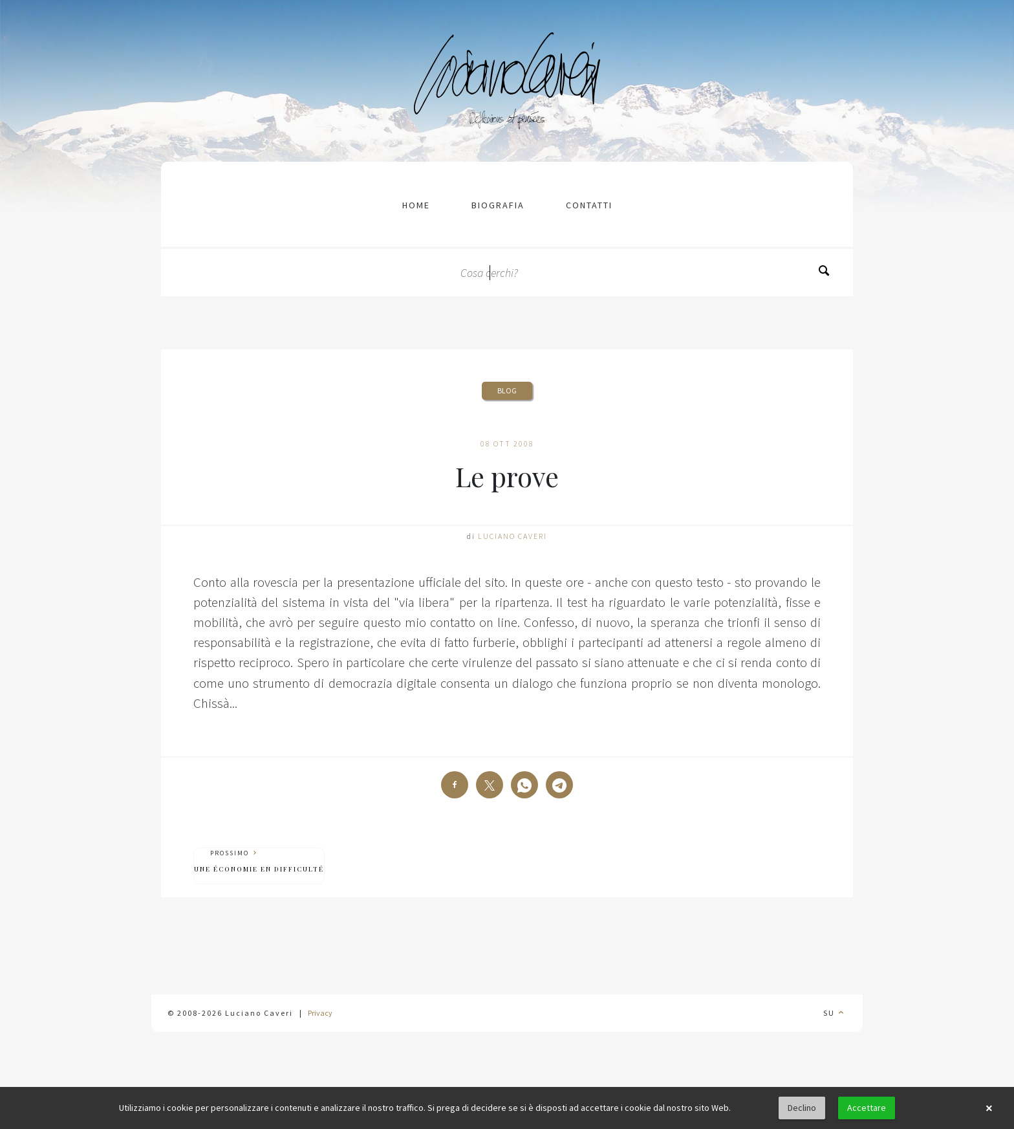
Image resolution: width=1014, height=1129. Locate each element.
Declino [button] (802, 1107)
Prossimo (259, 861)
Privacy (320, 1013)
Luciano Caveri (512, 536)
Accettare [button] (866, 1107)
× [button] (989, 1108)
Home (416, 205)
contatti (589, 205)
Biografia (497, 205)
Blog (507, 390)
